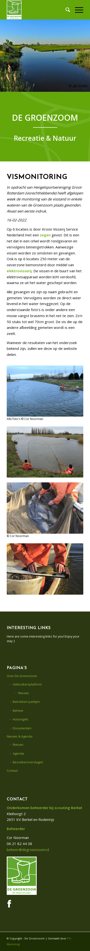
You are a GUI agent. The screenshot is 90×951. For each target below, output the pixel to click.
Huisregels (20, 719)
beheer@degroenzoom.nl (28, 849)
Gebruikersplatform (27, 684)
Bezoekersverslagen (28, 762)
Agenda (18, 753)
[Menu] (76, 9)
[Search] (65, 9)
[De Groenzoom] (37, 9)
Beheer (18, 710)
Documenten (22, 728)
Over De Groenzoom (22, 676)
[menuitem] (65, 9)
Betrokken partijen (26, 701)
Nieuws (23, 693)
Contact (12, 770)
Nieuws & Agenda (19, 736)
